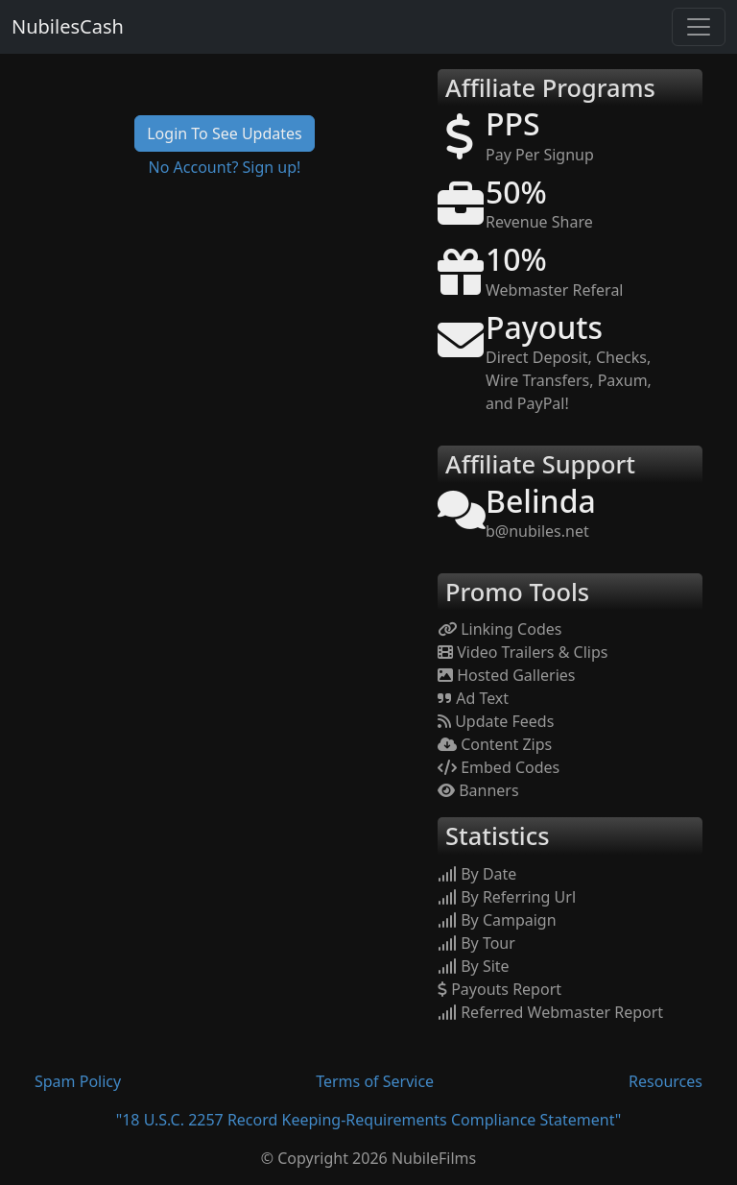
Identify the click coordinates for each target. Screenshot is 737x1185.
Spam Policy (78, 1081)
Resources (665, 1081)
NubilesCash (68, 26)
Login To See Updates (224, 133)
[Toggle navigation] (698, 27)
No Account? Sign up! (225, 167)
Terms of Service (375, 1081)
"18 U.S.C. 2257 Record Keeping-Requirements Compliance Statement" (369, 1119)
